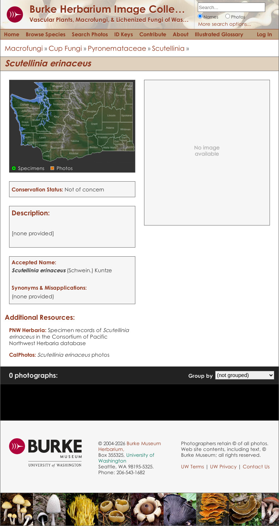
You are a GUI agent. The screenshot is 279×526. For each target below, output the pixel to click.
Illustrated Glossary (219, 34)
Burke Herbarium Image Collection (114, 9)
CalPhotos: (22, 354)
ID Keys (123, 34)
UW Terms (192, 466)
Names (211, 17)
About (180, 34)
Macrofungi (24, 48)
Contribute (152, 34)
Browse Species (45, 34)
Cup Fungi (65, 48)
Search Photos (90, 34)
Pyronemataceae (117, 48)
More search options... (224, 24)
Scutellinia (168, 48)
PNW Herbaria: (27, 330)
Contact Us (256, 466)
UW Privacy (223, 466)
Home (11, 34)
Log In (264, 34)
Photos (238, 17)
